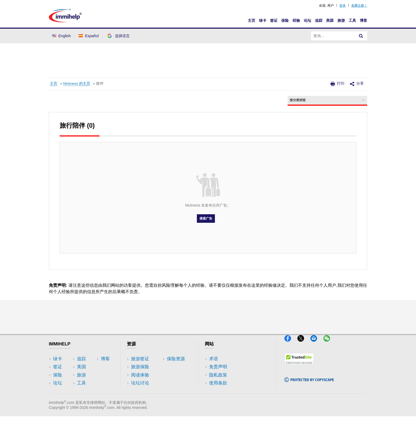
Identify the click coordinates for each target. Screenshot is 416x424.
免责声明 (218, 366)
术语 (213, 358)
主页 (251, 20)
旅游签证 (140, 358)
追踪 (318, 20)
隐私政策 (218, 375)
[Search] (361, 35)
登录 (342, 5)
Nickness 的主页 (76, 83)
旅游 (341, 20)
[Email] (316, 343)
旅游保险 (140, 366)
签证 (274, 20)
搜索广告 (206, 218)
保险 (285, 20)
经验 (296, 20)
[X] (303, 343)
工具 (352, 20)
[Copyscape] (309, 384)
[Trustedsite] (299, 367)
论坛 (307, 20)
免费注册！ (359, 5)
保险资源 (140, 390)
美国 (329, 20)
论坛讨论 (140, 383)
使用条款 (218, 383)
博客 (363, 20)
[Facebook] (290, 343)
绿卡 (262, 20)
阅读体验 (140, 375)
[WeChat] (329, 343)
